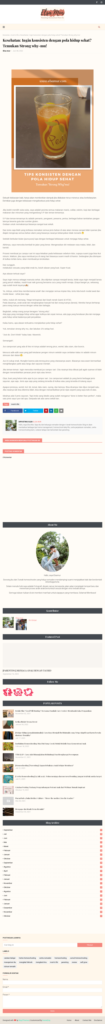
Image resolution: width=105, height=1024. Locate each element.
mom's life (15, 35)
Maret (53, 846)
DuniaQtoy (46, 1020)
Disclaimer (98, 1020)
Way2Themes (24, 1020)
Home (69, 1020)
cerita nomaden (45, 958)
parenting (64, 962)
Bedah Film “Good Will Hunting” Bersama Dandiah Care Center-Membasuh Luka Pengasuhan (53, 711)
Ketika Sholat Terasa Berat (26, 722)
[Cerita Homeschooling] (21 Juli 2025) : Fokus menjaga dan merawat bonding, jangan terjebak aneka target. (58, 776)
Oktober (53, 859)
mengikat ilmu (41, 962)
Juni (53, 838)
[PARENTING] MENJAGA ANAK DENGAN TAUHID (27, 670)
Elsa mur (6, 51)
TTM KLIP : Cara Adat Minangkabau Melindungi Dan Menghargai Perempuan (46, 754)
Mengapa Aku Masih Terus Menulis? (29, 809)
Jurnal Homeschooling (78, 958)
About (77, 1020)
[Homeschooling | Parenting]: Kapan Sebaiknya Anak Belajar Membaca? (44, 765)
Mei (53, 842)
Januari (53, 855)
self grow (83, 962)
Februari (53, 850)
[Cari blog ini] (40, 945)
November (53, 883)
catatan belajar (9, 958)
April (53, 871)
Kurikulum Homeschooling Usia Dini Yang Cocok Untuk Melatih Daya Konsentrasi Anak (50, 743)
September (53, 830)
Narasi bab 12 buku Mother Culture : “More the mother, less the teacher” (44, 798)
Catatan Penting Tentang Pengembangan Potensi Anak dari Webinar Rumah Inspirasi (50, 787)
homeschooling (61, 958)
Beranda (6, 35)
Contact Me (87, 1020)
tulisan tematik (9, 966)
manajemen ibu (10, 962)
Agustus (53, 867)
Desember (53, 908)
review (74, 962)
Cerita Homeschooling (27, 958)
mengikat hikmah (25, 962)
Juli (53, 834)
